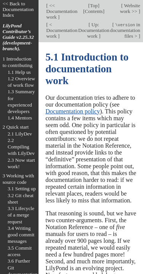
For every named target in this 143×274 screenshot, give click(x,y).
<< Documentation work (61, 11)
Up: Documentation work (93, 30)
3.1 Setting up (22, 188)
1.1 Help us (19, 72)
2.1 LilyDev (20, 134)
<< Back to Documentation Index (18, 9)
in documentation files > (125, 30)
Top (94, 5)
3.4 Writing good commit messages (21, 234)
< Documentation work (61, 30)
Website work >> (130, 8)
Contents (94, 11)
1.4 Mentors (20, 118)
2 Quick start (16, 127)
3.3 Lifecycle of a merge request (21, 215)
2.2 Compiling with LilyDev (21, 146)
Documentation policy (72, 111)
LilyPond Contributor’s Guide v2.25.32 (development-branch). (18, 37)
